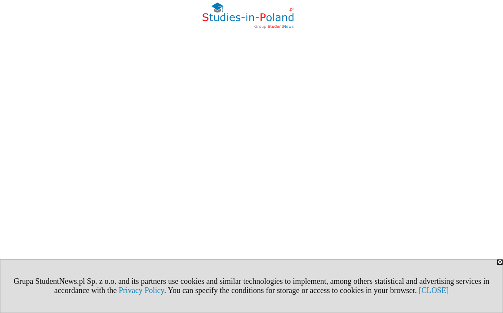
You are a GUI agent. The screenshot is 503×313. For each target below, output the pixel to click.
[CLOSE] (434, 290)
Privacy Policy (141, 290)
